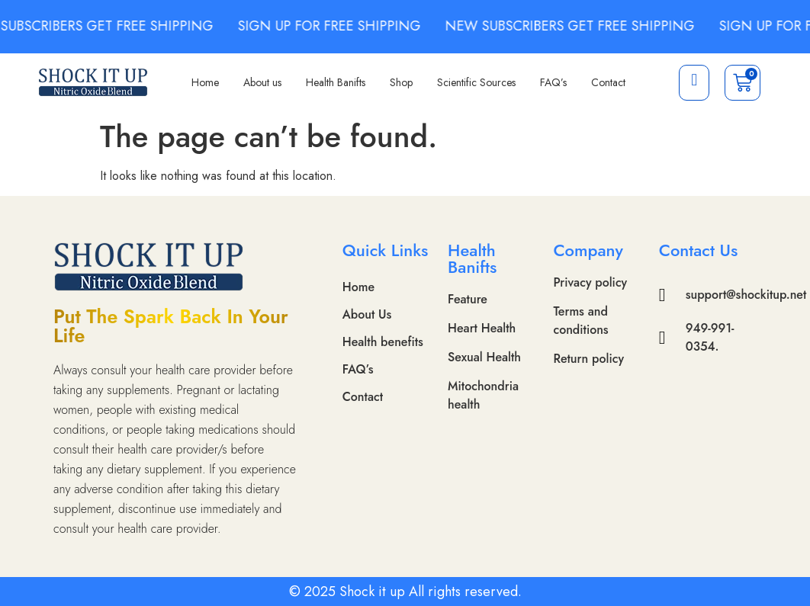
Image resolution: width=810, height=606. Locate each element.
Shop (401, 82)
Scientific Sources (476, 82)
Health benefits (382, 342)
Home (205, 82)
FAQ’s (553, 82)
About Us (367, 314)
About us (262, 82)
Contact (608, 82)
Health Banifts (335, 82)
